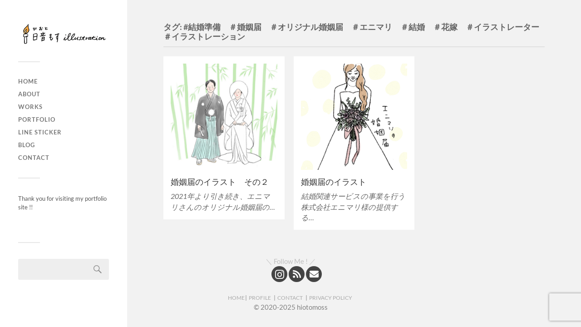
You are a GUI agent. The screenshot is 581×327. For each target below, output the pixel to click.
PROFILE (260, 297)
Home (28, 81)
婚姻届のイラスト (333, 182)
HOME (236, 297)
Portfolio (36, 119)
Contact (33, 157)
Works (30, 106)
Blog (26, 145)
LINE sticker (40, 132)
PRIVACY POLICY (330, 297)
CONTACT (290, 297)
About (29, 94)
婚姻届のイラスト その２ (220, 182)
